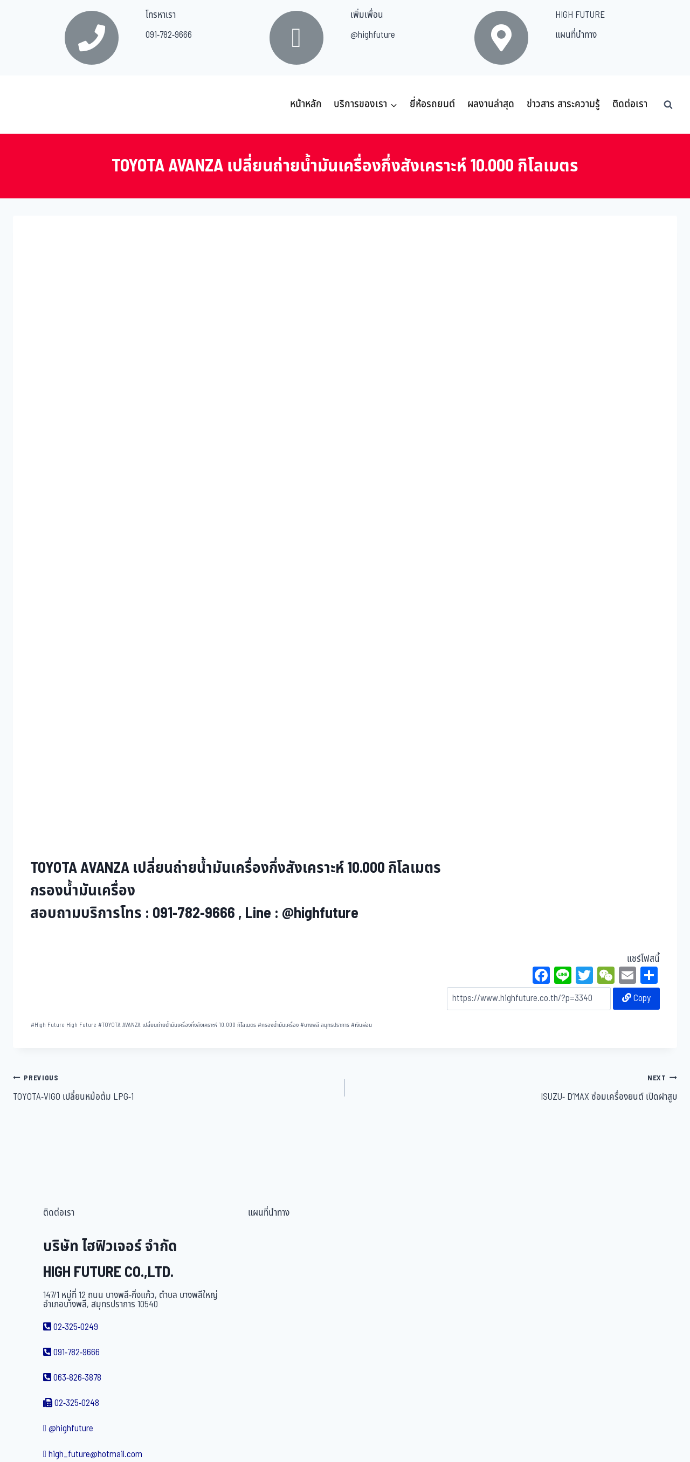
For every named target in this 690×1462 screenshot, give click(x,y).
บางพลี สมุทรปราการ (324, 1025)
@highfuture (372, 35)
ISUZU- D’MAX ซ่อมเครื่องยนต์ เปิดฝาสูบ (515, 1087)
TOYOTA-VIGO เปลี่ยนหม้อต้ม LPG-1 (174, 1087)
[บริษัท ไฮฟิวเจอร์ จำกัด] (36, 104)
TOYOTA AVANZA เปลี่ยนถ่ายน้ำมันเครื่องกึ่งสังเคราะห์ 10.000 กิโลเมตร (177, 1025)
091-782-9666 (169, 35)
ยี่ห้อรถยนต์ (432, 104)
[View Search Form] (668, 104)
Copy (636, 998)
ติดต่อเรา (629, 104)
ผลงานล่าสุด (490, 104)
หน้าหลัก (306, 104)
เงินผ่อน (361, 1025)
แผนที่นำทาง (576, 35)
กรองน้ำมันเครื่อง (278, 1025)
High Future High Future (63, 1025)
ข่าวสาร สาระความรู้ (563, 104)
